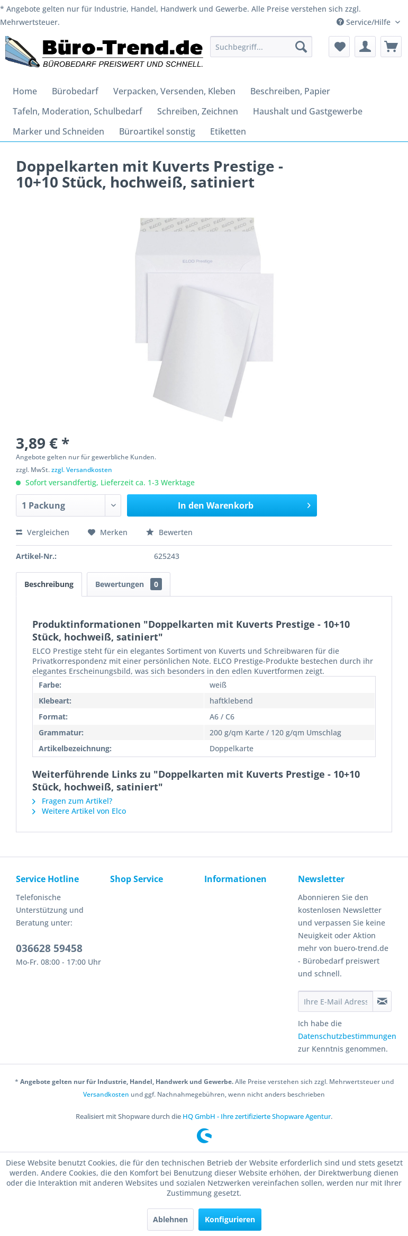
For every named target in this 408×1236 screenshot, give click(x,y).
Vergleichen (42, 532)
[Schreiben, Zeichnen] (198, 111)
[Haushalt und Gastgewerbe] (308, 111)
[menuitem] (261, 46)
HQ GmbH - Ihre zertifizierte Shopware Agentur (257, 1116)
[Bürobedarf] (75, 91)
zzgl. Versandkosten (81, 469)
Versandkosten (106, 1094)
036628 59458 (49, 948)
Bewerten (169, 532)
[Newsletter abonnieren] (382, 1001)
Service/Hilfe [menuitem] (365, 22)
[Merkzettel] (339, 46)
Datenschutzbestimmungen (347, 1036)
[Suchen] (301, 46)
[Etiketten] (228, 131)
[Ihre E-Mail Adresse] (335, 1001)
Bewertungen (128, 584)
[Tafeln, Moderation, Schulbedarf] (77, 111)
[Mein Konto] (365, 46)
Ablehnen (170, 1219)
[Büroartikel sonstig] (157, 131)
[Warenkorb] (391, 46)
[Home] (24, 91)
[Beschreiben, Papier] (290, 91)
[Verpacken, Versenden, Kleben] (174, 91)
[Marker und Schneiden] (58, 131)
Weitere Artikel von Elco (79, 811)
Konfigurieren (230, 1219)
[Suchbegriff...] (261, 46)
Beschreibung (49, 584)
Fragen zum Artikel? (72, 801)
